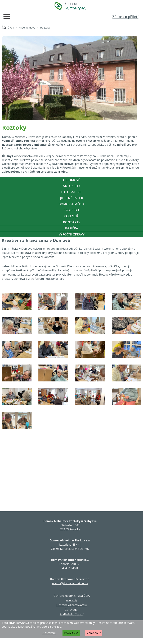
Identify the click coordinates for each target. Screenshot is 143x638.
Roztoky (45, 27)
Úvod (11, 27)
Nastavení (49, 633)
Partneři (71, 216)
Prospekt (71, 210)
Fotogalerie (71, 192)
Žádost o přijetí (125, 16)
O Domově (71, 180)
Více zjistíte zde (51, 626)
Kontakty (71, 222)
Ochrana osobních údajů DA (71, 596)
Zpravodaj (71, 610)
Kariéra (71, 228)
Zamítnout (94, 633)
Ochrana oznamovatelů (71, 605)
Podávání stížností (71, 614)
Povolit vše (71, 633)
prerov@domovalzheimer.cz (70, 583)
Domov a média (71, 204)
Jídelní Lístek (71, 198)
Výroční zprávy (71, 234)
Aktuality (71, 186)
